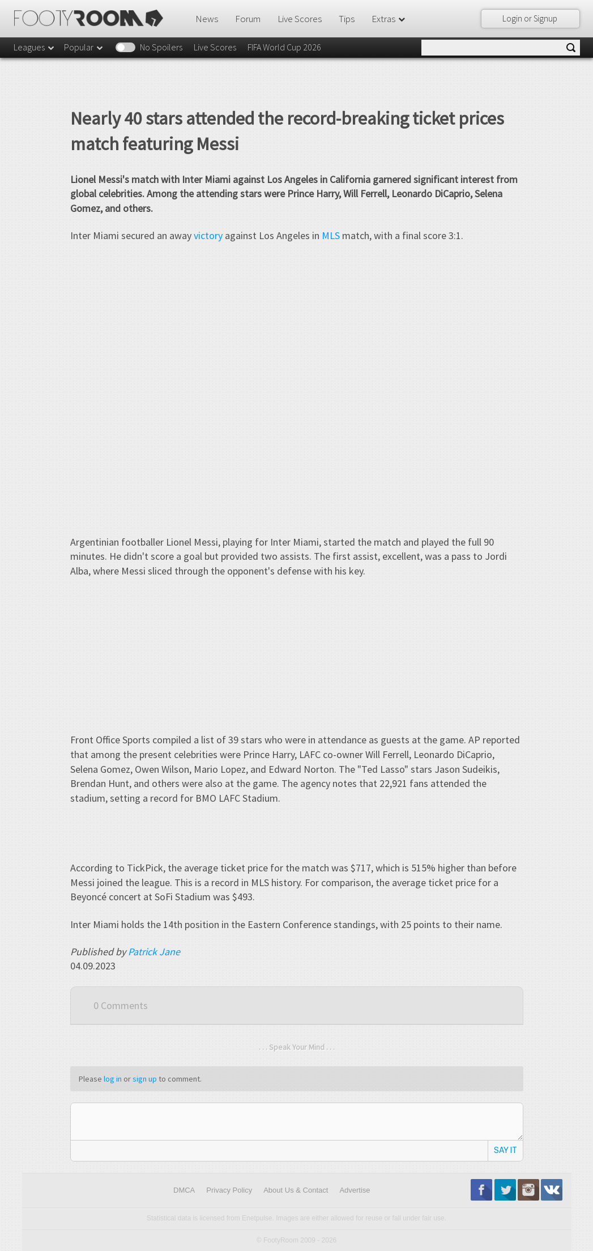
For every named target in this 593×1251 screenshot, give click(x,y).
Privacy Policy (229, 1190)
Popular (84, 47)
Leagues (35, 47)
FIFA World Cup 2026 (284, 47)
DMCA (184, 1190)
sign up (145, 1079)
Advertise (354, 1190)
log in (113, 1079)
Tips (347, 18)
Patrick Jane (154, 951)
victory (208, 235)
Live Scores (300, 18)
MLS (331, 235)
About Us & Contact (295, 1190)
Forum (248, 18)
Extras (389, 18)
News (206, 18)
